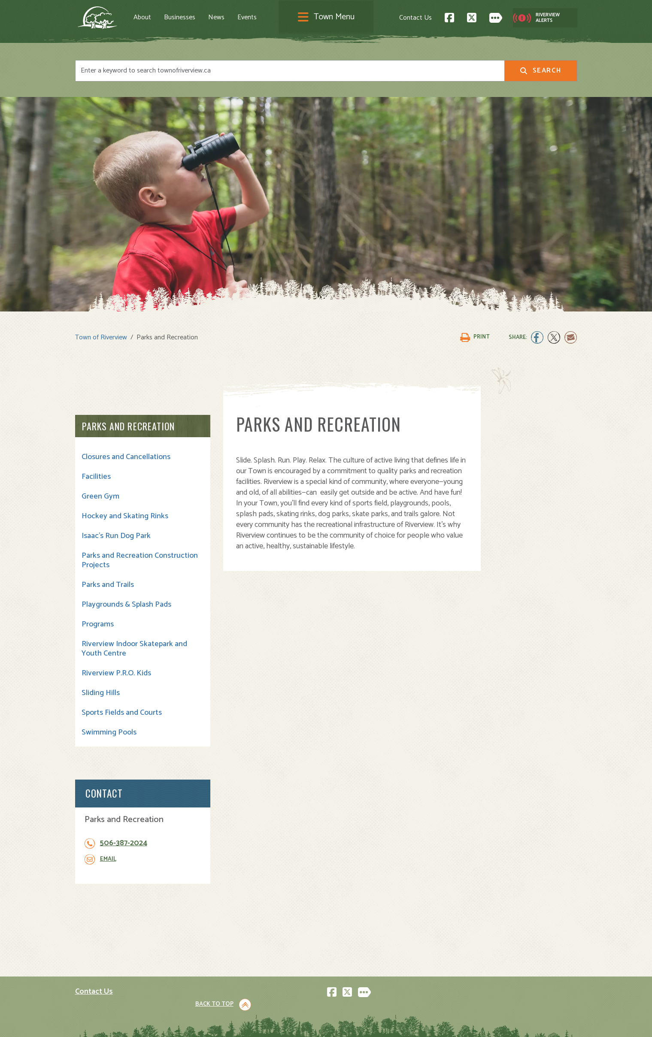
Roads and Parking (360, 950)
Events (252, 17)
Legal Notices (162, 1023)
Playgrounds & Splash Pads (126, 604)
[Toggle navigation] (326, 18)
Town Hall (347, 912)
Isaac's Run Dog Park (116, 535)
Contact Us (410, 17)
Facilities (96, 476)
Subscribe (94, 976)
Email (494, 494)
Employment (223, 959)
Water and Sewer (358, 978)
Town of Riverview (101, 336)
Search (540, 70)
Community (350, 922)
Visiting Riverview (231, 922)
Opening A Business (234, 940)
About (148, 17)
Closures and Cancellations (126, 456)
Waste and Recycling (364, 969)
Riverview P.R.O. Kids (116, 672)
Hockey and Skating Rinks (125, 515)
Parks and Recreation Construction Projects (118, 560)
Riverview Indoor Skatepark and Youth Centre (127, 648)
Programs (98, 623)
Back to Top (541, 839)
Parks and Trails (108, 584)
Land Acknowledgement (107, 1023)
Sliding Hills (101, 692)
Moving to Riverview (234, 931)
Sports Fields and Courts (122, 712)
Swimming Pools (109, 732)
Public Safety (353, 940)
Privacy (194, 1023)
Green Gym (100, 496)
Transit (343, 959)
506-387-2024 (510, 478)
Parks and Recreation (128, 425)
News (222, 17)
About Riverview (228, 912)
